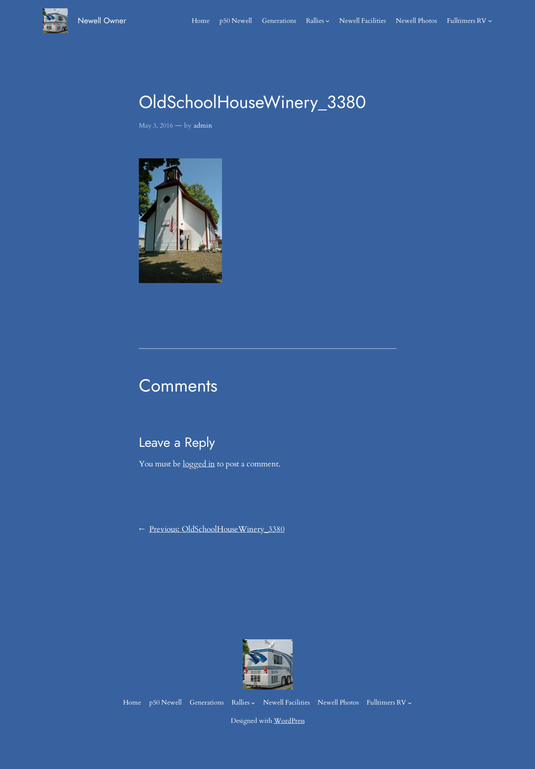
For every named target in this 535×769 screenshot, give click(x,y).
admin (203, 125)
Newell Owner (102, 20)
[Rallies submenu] (327, 21)
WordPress (289, 720)
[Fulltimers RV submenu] (490, 21)
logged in (199, 463)
